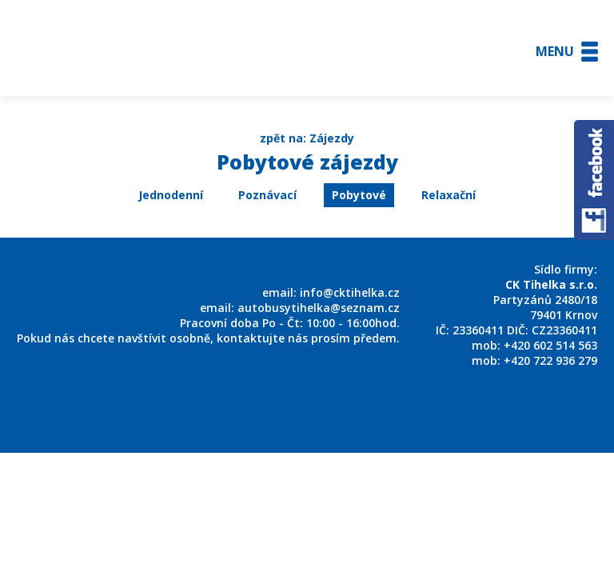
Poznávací (267, 194)
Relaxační (448, 194)
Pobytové (359, 194)
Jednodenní (170, 194)
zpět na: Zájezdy (307, 138)
